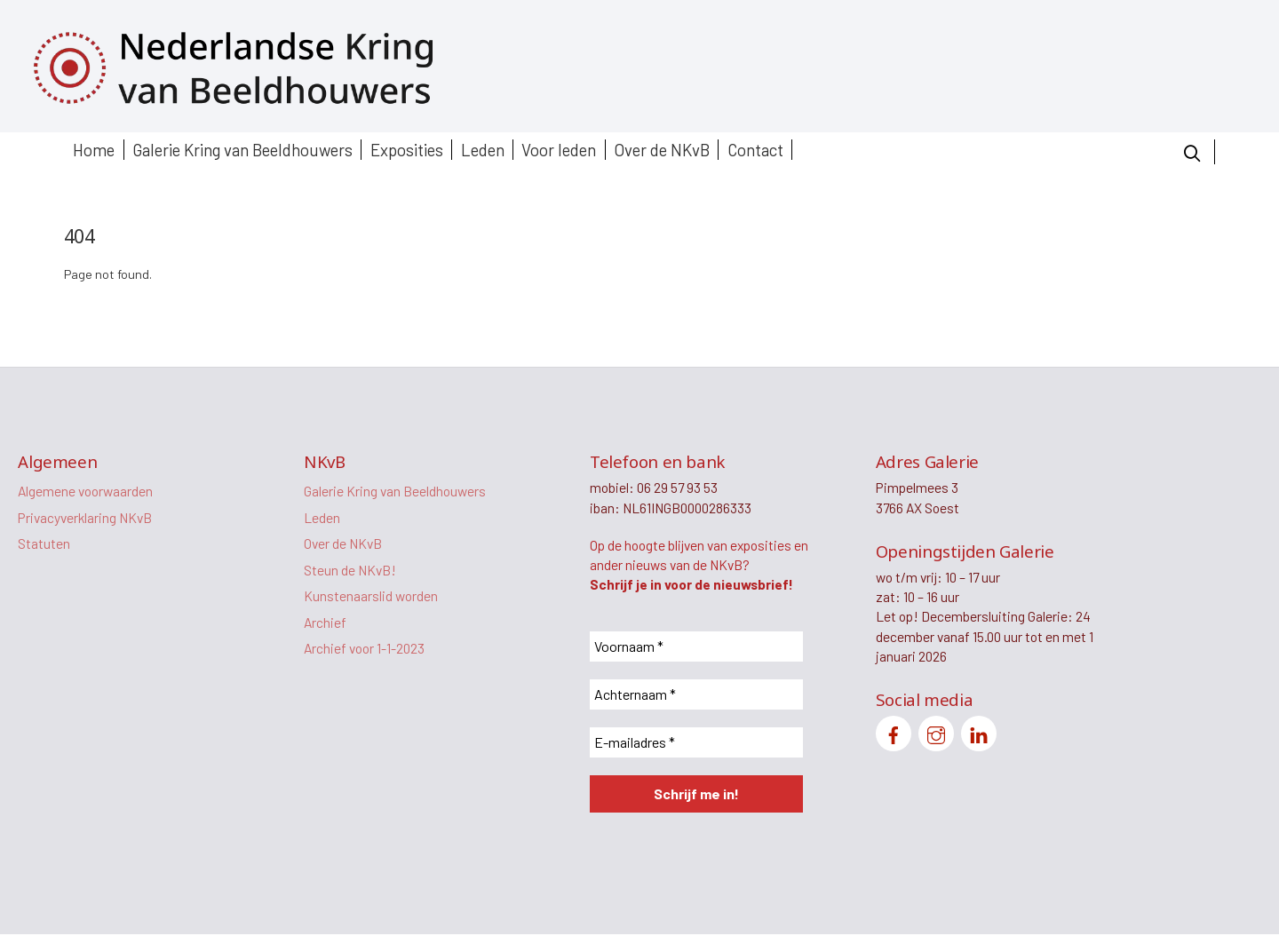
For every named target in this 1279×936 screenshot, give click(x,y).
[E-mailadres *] (696, 743)
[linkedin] (979, 734)
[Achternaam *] (696, 695)
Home (94, 149)
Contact (755, 149)
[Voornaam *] (696, 647)
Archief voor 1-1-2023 (365, 651)
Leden (482, 149)
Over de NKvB (662, 149)
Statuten (44, 544)
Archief (325, 624)
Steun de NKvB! (351, 571)
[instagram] (936, 734)
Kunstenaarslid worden (371, 598)
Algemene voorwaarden (86, 491)
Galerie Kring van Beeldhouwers (242, 149)
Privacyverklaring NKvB (87, 518)
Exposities (406, 149)
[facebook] (893, 734)
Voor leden (558, 149)
